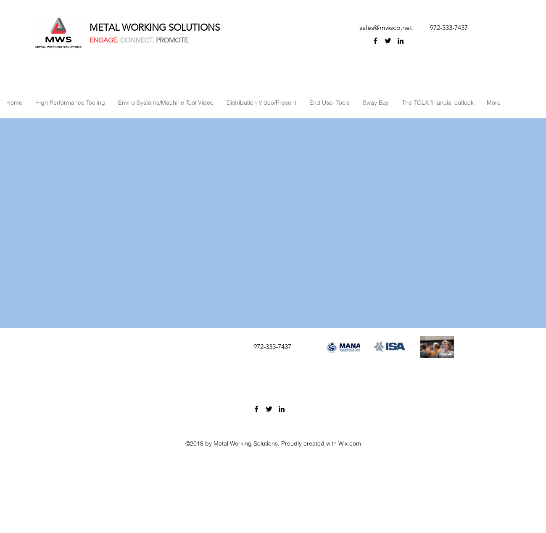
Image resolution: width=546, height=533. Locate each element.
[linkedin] (400, 41)
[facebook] (375, 41)
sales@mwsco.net (385, 28)
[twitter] (388, 41)
